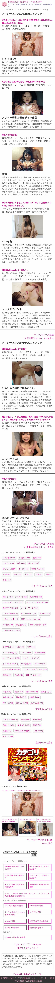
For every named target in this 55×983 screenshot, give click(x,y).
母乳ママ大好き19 (9, 135)
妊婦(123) (17, 574)
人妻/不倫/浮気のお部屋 (38, 921)
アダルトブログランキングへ (27, 944)
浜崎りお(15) (8, 697)
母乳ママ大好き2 (9, 479)
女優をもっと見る (44, 709)
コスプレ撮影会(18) (10, 613)
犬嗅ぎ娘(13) (21, 625)
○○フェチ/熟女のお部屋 (14, 906)
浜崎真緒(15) (21, 697)
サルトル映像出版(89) (11, 669)
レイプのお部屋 (35, 912)
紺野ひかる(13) (22, 703)
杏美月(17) (18, 692)
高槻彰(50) (37, 725)
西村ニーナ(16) (32, 692)
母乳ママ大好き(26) (10, 608)
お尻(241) (21, 563)
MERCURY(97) (40, 664)
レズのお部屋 (10, 921)
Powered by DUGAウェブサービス (27, 974)
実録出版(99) (40, 653)
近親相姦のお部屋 (36, 928)
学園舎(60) (7, 675)
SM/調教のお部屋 (36, 906)
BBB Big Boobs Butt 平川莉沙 (14, 349)
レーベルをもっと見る (41, 681)
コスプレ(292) (8, 563)
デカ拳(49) (18, 675)
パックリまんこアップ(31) (13, 602)
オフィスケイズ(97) (10, 664)
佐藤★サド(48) (24, 725)
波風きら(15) (46, 692)
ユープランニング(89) (11, 658)
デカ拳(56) (25, 720)
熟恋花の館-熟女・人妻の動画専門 (39, 867)
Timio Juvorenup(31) (22, 731)
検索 (34, 855)
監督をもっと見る (44, 742)
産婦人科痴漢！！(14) (37, 625)
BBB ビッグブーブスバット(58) (15, 597)
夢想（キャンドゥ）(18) (30, 619)
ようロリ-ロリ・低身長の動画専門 (39, 876)
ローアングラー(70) (10, 720)
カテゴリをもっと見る (41, 586)
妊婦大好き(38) (36, 597)
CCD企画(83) (26, 664)
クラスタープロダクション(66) (35, 669)
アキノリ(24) (8, 736)
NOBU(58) (37, 720)
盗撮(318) (37, 558)
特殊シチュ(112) (37, 569)
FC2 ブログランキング (27, 948)
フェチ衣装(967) (9, 558)
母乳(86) (39, 574)
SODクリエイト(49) (33, 675)
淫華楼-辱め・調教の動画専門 (39, 886)
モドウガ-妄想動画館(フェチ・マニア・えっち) (31, 978)
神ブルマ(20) (45, 613)
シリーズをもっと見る (41, 636)
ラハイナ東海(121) (10, 653)
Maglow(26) (38, 731)
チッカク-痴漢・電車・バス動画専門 (14, 886)
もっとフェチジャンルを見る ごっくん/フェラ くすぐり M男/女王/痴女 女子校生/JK (27, 894)
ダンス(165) (23, 569)
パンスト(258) (33, 563)
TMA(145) (31, 647)
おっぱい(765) (24, 558)
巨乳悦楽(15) (8, 625)
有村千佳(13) (8, 703)
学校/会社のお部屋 (12, 928)
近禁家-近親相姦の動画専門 (14, 876)
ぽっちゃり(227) (9, 569)
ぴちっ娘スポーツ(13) (11, 630)
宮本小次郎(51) (8, 725)
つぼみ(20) (7, 692)
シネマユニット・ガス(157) (13, 647)
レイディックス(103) (31, 658)
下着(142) (6, 574)
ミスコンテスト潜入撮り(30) (37, 602)
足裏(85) (48, 574)
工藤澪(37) (7, 731)
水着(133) (28, 574)
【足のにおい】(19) (10, 619)
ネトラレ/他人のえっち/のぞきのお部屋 (15, 913)
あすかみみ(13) (37, 703)
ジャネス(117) (26, 653)
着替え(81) (7, 580)
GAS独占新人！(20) (28, 613)
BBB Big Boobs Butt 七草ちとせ (15, 270)
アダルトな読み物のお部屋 (15, 937)
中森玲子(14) (34, 697)
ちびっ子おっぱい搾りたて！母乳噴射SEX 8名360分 (23, 82)
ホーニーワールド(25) (29, 608)
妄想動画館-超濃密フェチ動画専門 (25, 2)
